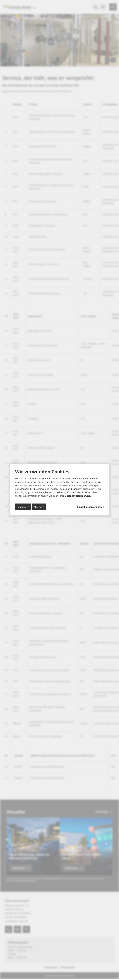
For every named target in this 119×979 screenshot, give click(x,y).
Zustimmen (23, 506)
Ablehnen (39, 506)
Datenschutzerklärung (77, 495)
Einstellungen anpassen (90, 507)
